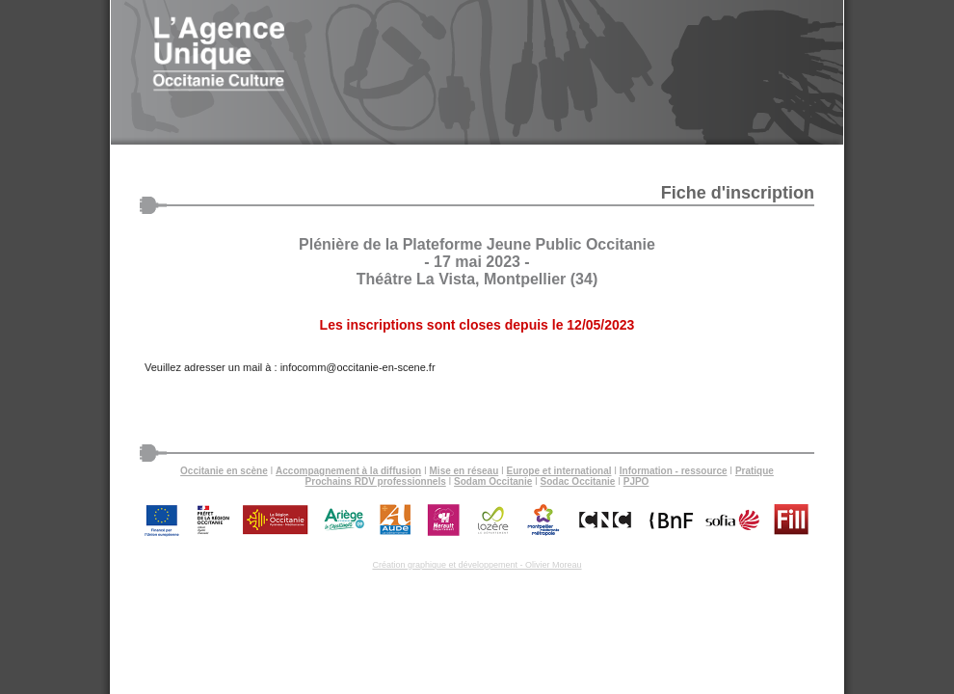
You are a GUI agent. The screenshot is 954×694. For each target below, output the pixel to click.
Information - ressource (674, 471)
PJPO (636, 481)
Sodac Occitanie (578, 481)
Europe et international (559, 471)
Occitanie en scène (224, 471)
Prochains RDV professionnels (375, 481)
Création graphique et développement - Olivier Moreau (476, 565)
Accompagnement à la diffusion (348, 471)
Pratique (754, 471)
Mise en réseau (464, 471)
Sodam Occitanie (493, 481)
